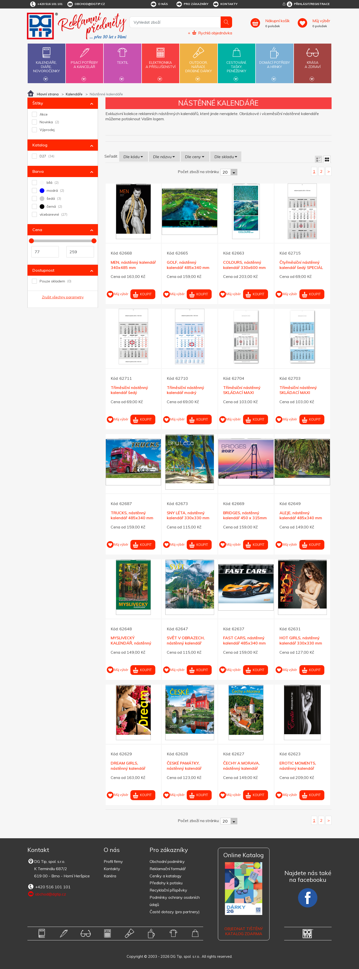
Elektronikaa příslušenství (160, 62)
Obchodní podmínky (167, 861)
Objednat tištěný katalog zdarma (243, 931)
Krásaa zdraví (312, 62)
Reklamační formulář (168, 868)
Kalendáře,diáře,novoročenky (46, 63)
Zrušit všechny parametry (63, 297)
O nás (159, 4)
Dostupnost (43, 270)
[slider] (31, 240)
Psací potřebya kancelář (84, 62)
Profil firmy (113, 861)
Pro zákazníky (192, 4)
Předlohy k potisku (166, 882)
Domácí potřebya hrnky (274, 62)
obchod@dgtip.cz (86, 4)
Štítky (37, 103)
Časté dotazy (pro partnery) (175, 911)
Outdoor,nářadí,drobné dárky (198, 63)
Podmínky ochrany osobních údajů (175, 901)
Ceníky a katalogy (165, 875)
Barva (38, 171)
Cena (37, 229)
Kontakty (225, 4)
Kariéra (110, 875)
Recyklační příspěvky (168, 890)
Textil (122, 60)
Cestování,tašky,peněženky (236, 63)
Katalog (39, 144)
